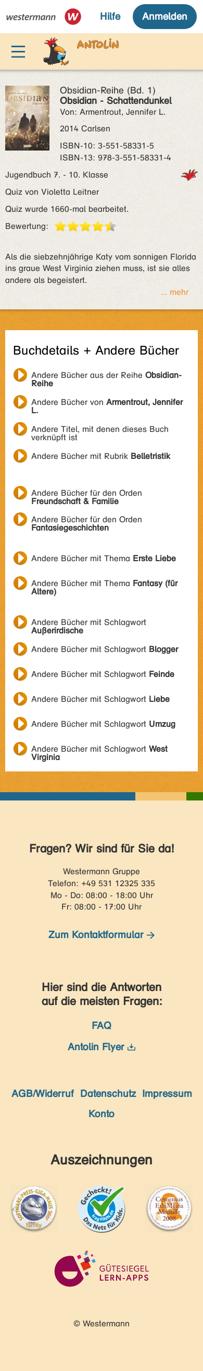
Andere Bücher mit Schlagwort (88, 623)
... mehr (174, 292)
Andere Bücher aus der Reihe (106, 376)
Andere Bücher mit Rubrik (100, 456)
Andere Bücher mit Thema (103, 558)
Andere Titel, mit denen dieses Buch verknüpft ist (100, 430)
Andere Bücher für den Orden (86, 494)
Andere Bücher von (107, 403)
